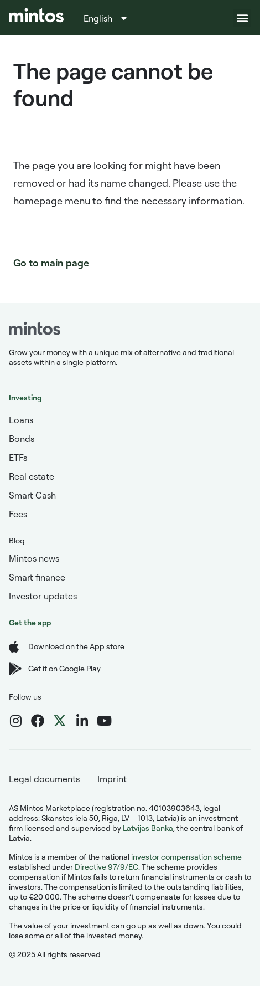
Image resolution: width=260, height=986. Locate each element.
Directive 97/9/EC (106, 866)
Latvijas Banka (148, 828)
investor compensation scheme (186, 856)
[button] (242, 18)
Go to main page (51, 262)
